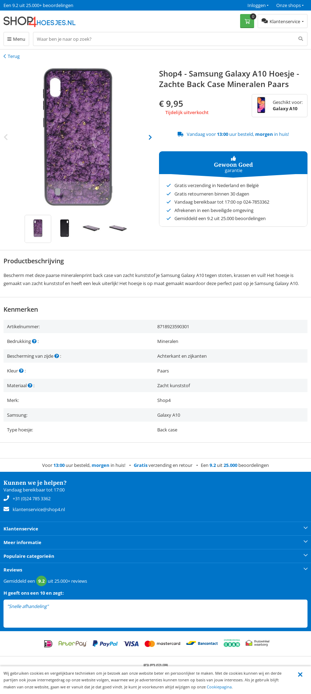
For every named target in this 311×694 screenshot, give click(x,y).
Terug (14, 56)
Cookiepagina (219, 686)
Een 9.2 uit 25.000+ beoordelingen (38, 5)
